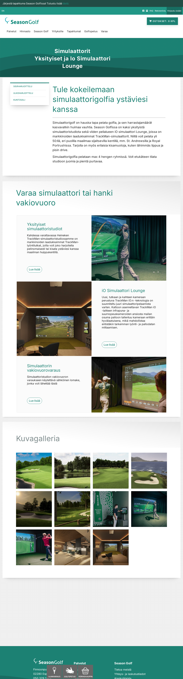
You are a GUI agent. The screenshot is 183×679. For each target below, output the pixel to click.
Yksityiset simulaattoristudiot (44, 226)
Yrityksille (57, 31)
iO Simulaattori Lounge (123, 290)
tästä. (66, 3)
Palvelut (11, 31)
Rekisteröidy (160, 11)
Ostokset (162, 21)
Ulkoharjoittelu (23, 93)
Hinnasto (25, 31)
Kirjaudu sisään (174, 11)
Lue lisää (34, 269)
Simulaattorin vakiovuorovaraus (43, 368)
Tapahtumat (74, 31)
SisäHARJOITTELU (22, 86)
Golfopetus (91, 31)
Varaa (104, 31)
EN (3, 11)
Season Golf (41, 31)
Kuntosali (19, 100)
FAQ (151, 11)
